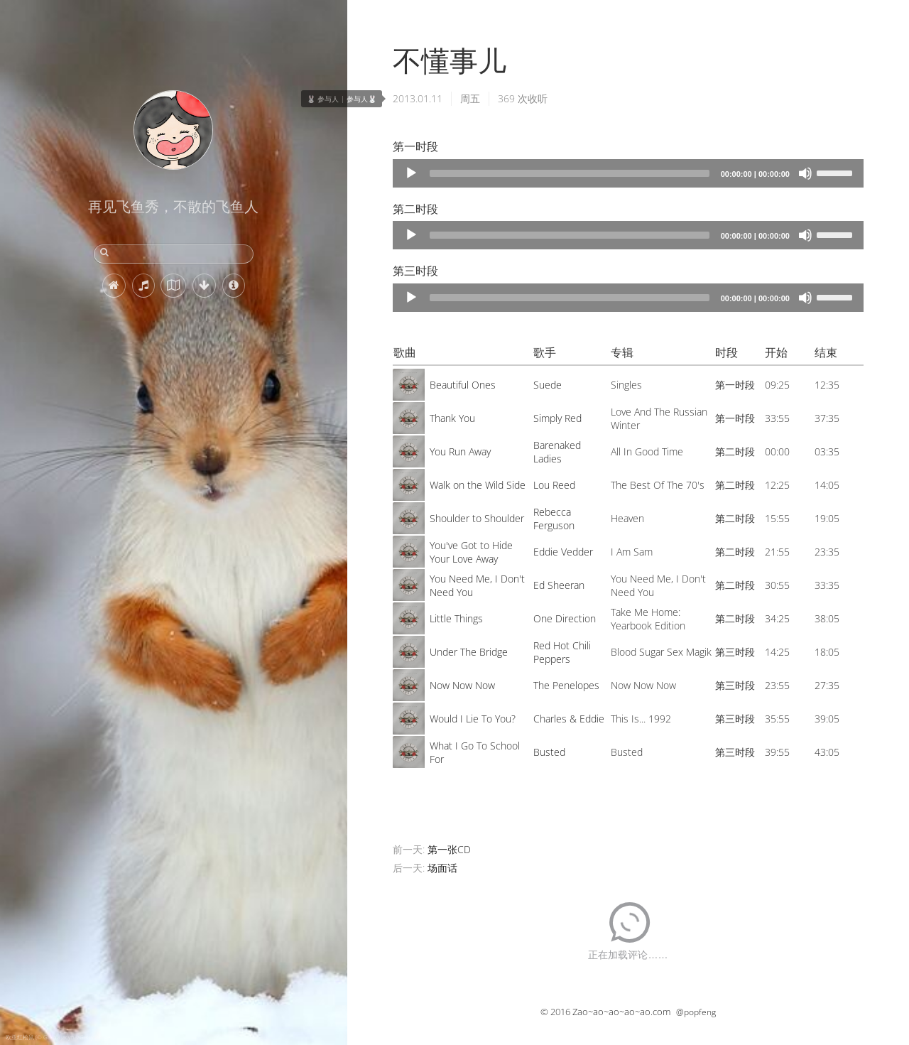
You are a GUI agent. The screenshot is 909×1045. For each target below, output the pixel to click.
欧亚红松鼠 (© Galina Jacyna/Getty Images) (60, 1037)
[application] (628, 173)
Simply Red (557, 418)
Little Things (456, 618)
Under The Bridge (469, 652)
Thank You (452, 418)
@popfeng (696, 1012)
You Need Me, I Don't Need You (477, 585)
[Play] (411, 173)
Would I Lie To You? (473, 718)
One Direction (564, 618)
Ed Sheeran (558, 585)
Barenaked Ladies (557, 451)
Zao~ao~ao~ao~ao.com (621, 1011)
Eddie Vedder (563, 551)
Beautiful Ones (463, 384)
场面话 (442, 868)
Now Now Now (462, 685)
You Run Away (460, 451)
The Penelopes (566, 685)
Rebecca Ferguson (554, 518)
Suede (547, 384)
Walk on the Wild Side (478, 485)
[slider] (569, 173)
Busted (549, 752)
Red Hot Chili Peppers (562, 652)
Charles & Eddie (568, 718)
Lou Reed (554, 485)
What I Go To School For (475, 752)
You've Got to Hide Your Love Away (471, 551)
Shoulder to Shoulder (477, 518)
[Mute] (805, 173)
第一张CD (449, 849)
